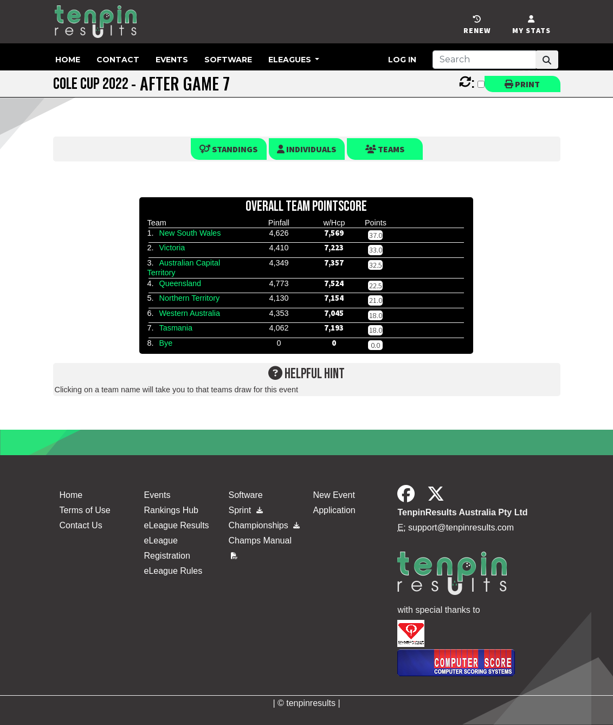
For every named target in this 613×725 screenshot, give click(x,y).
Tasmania (175, 327)
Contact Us (81, 525)
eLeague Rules (173, 570)
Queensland (180, 283)
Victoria (172, 247)
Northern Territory (189, 298)
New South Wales (190, 233)
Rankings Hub (171, 510)
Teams (384, 149)
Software (228, 59)
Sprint (245, 510)
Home (67, 59)
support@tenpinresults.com (461, 527)
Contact (117, 59)
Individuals (306, 149)
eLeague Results (176, 525)
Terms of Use (85, 510)
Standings (228, 149)
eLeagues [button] (290, 59)
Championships (264, 525)
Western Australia (189, 313)
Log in (402, 59)
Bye (165, 343)
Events (172, 59)
